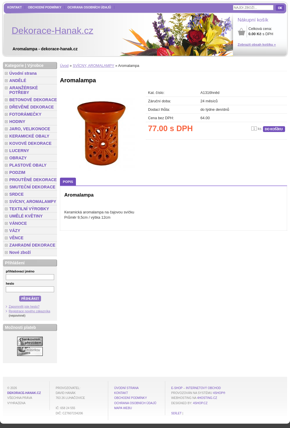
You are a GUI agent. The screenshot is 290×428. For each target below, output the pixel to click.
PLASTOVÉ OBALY (28, 165)
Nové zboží (20, 252)
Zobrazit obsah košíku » (257, 44)
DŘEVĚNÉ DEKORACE (31, 107)
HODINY (17, 121)
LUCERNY (19, 150)
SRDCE (16, 194)
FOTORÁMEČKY (25, 114)
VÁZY (14, 230)
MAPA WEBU (123, 408)
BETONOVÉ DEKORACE (33, 99)
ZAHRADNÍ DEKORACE (32, 245)
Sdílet (176, 413)
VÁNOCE (18, 223)
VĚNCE (16, 238)
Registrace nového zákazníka (29, 311)
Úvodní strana (23, 73)
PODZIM (17, 172)
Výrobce (35, 65)
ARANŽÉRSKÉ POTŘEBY (23, 90)
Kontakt (14, 7)
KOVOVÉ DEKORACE (30, 143)
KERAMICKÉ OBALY (29, 136)
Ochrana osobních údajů (89, 7)
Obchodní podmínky (44, 7)
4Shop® (219, 393)
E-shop (176, 388)
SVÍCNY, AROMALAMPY (93, 65)
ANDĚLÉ (17, 80)
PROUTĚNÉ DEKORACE (33, 179)
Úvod (64, 65)
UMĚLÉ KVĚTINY (26, 216)
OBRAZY (18, 158)
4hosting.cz (207, 398)
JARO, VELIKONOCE (29, 128)
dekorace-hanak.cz (24, 393)
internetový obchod (203, 388)
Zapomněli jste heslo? (24, 306)
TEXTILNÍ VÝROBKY (29, 208)
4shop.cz (200, 403)
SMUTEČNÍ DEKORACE (32, 187)
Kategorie (14, 65)
